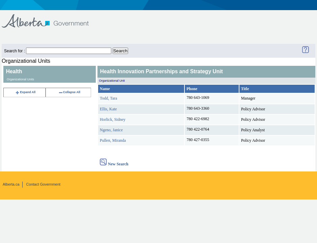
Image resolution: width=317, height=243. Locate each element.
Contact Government (43, 184)
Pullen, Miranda (113, 140)
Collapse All (69, 92)
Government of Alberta (51, 17)
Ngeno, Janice (111, 130)
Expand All (25, 92)
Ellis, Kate (108, 109)
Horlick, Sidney (112, 119)
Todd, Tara (108, 98)
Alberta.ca (11, 184)
